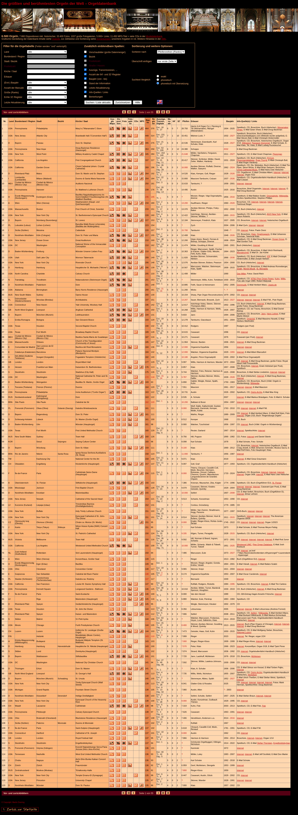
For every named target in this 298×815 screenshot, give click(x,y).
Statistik (56, 39)
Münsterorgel (243, 252)
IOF (268, 256)
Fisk (264, 706)
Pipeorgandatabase (245, 160)
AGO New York (274, 214)
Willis (283, 279)
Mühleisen (256, 656)
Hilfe (163, 39)
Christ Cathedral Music (247, 170)
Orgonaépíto (272, 196)
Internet (277, 172)
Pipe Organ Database (262, 544)
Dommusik (241, 285)
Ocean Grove (278, 239)
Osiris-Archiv (256, 392)
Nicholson (252, 675)
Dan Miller (241, 274)
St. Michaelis (262, 269)
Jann (263, 314)
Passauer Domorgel (261, 143)
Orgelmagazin (263, 234)
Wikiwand (246, 143)
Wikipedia (283, 196)
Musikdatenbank (154, 36)
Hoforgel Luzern (244, 632)
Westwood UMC (244, 544)
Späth (239, 269)
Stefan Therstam (264, 743)
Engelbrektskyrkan (281, 743)
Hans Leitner (272, 314)
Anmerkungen (103, 39)
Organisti (251, 319)
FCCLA (270, 158)
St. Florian (277, 483)
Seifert (254, 613)
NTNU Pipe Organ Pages (262, 279)
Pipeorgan (277, 154)
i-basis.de (272, 285)
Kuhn (277, 279)
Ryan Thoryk (261, 160)
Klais (253, 234)
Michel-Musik (249, 269)
